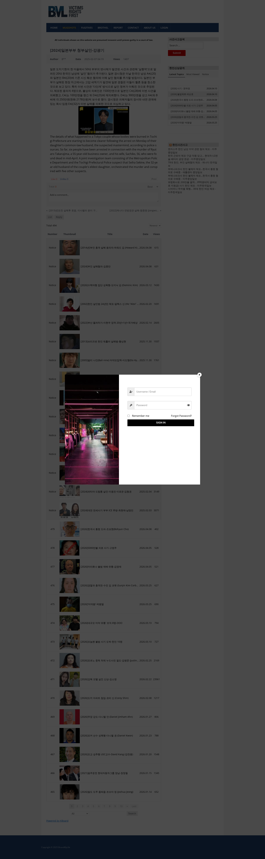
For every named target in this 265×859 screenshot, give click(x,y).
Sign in (159, 422)
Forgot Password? (181, 416)
